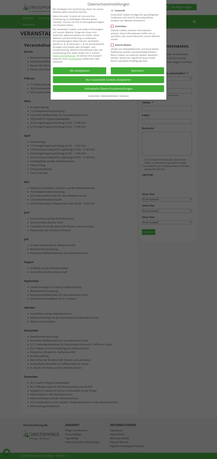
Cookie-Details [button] (94, 96)
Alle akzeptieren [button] (80, 70)
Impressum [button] (124, 96)
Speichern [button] (137, 70)
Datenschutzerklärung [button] (109, 96)
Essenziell (119, 10)
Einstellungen (75, 58)
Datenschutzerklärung (64, 55)
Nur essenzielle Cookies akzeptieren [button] (108, 79)
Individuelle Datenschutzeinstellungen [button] (108, 88)
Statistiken (119, 26)
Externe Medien (122, 45)
